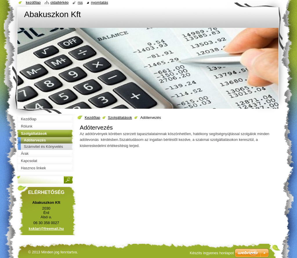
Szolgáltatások (120, 117)
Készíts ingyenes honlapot (212, 253)
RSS (80, 2)
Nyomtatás (99, 2)
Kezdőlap (92, 117)
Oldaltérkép (59, 2)
